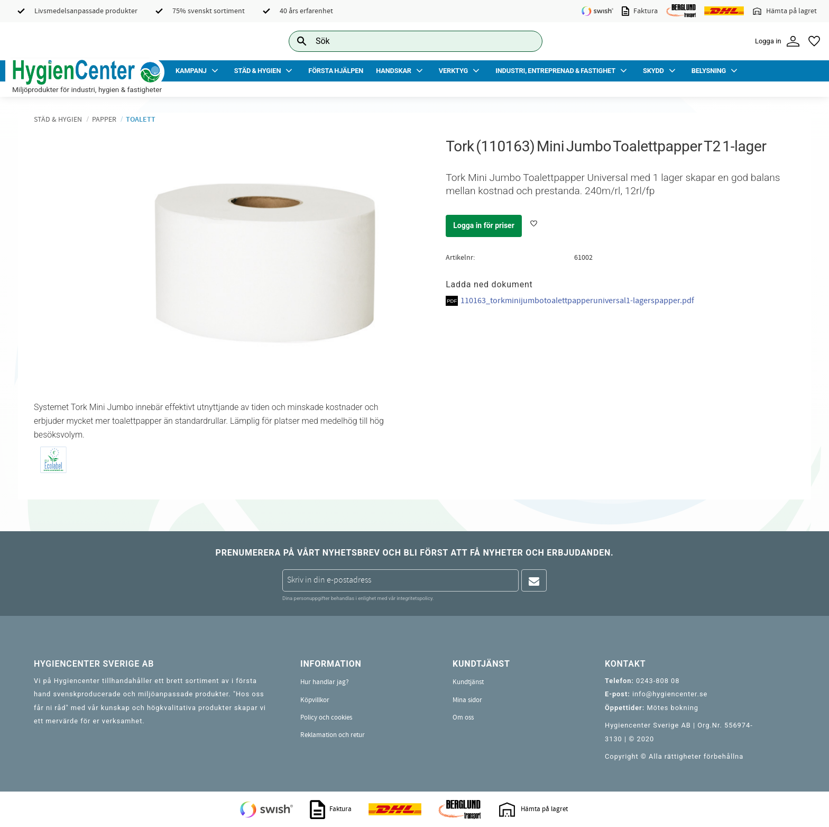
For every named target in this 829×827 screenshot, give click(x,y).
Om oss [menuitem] (463, 717)
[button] (814, 41)
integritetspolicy (414, 598)
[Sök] (526, 41)
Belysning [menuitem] (709, 71)
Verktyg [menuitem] (453, 71)
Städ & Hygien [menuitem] (257, 71)
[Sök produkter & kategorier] (403, 41)
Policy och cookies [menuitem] (326, 717)
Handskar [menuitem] (393, 71)
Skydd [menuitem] (653, 71)
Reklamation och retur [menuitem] (332, 735)
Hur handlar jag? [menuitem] (324, 682)
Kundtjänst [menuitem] (468, 682)
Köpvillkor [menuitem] (314, 700)
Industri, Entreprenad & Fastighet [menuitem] (555, 71)
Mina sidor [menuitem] (467, 700)
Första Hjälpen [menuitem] (335, 71)
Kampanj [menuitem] (191, 71)
